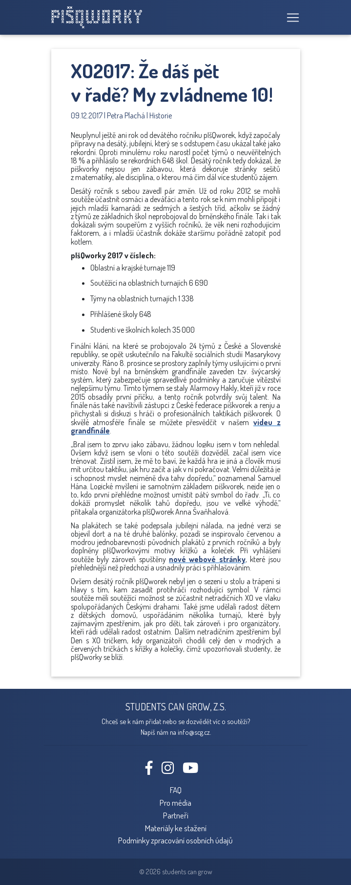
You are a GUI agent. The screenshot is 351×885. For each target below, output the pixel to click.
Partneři (175, 815)
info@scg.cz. (194, 731)
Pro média (175, 802)
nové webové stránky (207, 559)
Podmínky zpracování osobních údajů (175, 840)
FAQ (176, 789)
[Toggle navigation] (290, 17)
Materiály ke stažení (175, 827)
